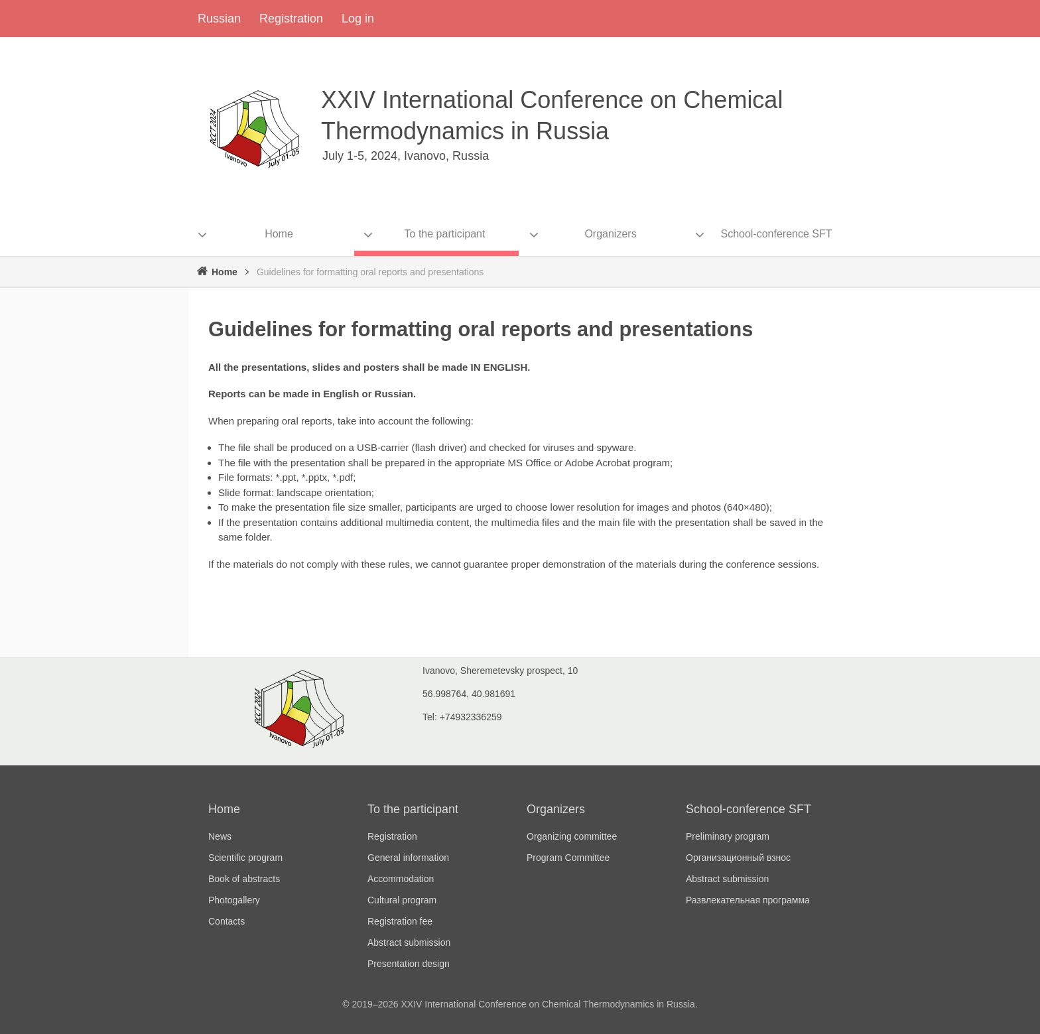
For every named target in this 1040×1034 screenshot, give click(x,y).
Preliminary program (727, 836)
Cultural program (401, 900)
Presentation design (408, 963)
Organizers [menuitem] (610, 233)
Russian (219, 18)
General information (408, 857)
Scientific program (245, 857)
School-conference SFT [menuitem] (776, 233)
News (219, 836)
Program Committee (568, 857)
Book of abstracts (244, 878)
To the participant (412, 809)
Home (224, 272)
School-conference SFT (748, 809)
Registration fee (399, 921)
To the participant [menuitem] (445, 233)
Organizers (556, 809)
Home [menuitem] (279, 233)
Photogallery (234, 900)
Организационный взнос (738, 857)
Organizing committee (572, 836)
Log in (358, 18)
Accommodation (400, 878)
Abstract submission (408, 942)
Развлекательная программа (748, 900)
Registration (291, 18)
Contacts (226, 921)
